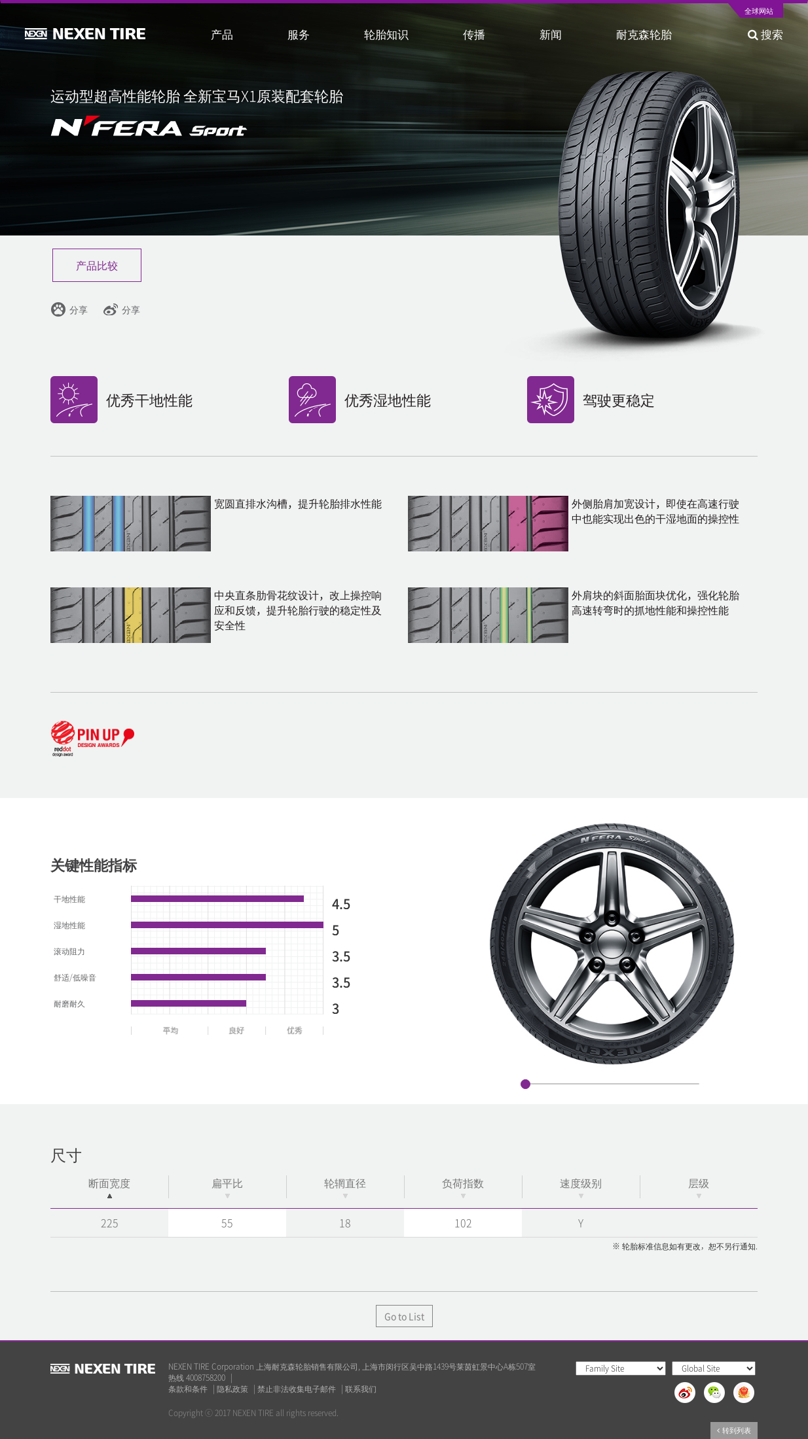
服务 (298, 34)
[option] (613, 944)
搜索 (765, 34)
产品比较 (97, 265)
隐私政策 (232, 1389)
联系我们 (360, 1389)
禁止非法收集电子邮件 (296, 1389)
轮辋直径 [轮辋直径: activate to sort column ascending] (345, 1186)
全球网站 (758, 11)
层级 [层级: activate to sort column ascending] (698, 1186)
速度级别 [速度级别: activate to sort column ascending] (581, 1186)
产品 (222, 34)
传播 (474, 34)
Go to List (404, 1316)
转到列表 (734, 1430)
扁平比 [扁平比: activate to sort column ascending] (227, 1186)
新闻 (551, 34)
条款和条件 (188, 1389)
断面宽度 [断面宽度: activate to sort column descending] (109, 1186)
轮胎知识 (386, 34)
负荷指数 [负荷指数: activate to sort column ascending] (463, 1186)
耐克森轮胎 (644, 34)
